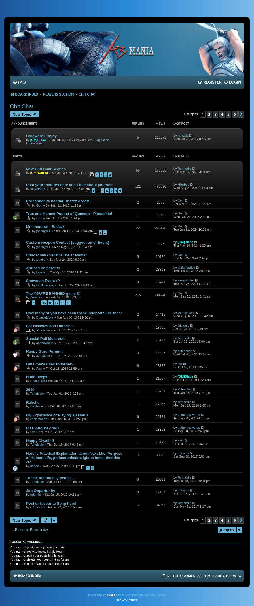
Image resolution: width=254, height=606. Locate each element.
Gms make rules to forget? (49, 364)
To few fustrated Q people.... (51, 478)
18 (62, 303)
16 (50, 303)
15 (44, 303)
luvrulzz (41, 272)
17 (56, 303)
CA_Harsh (37, 507)
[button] (241, 114)
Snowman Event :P (43, 281)
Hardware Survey (41, 136)
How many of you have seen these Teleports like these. (75, 313)
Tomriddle (184, 168)
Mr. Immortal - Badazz (45, 226)
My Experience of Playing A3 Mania (57, 415)
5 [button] (228, 114)
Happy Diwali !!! (40, 441)
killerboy (183, 184)
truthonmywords (189, 414)
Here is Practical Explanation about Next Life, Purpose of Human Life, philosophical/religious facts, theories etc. (74, 457)
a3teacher (43, 330)
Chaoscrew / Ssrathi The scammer (56, 255)
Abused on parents (43, 268)
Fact (39, 368)
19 (69, 303)
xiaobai (41, 259)
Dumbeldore (44, 317)
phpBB (111, 595)
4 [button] (222, 114)
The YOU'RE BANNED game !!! (53, 293)
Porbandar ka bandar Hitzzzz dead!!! (58, 201)
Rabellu (33, 402)
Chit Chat (21, 106)
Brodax (35, 406)
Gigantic (183, 325)
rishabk (183, 135)
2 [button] (209, 114)
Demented (37, 380)
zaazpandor (186, 280)
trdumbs (183, 453)
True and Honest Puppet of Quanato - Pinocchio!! (69, 214)
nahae (34, 466)
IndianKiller (38, 188)
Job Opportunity (40, 491)
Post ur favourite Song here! (51, 503)
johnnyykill (43, 231)
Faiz (181, 440)
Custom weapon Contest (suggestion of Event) (67, 242)
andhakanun (45, 343)
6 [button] (235, 114)
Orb (32, 432)
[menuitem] (19, 82)
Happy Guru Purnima (45, 351)
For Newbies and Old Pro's (49, 326)
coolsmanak (38, 419)
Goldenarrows (46, 285)
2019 (30, 390)
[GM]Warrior (39, 172)
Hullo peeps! (37, 377)
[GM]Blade (38, 140)
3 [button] (216, 114)
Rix (180, 363)
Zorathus (36, 297)
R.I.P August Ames (42, 428)
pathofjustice (186, 267)
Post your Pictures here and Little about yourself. (70, 185)
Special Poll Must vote (45, 338)
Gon (39, 205)
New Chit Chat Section (46, 169)
